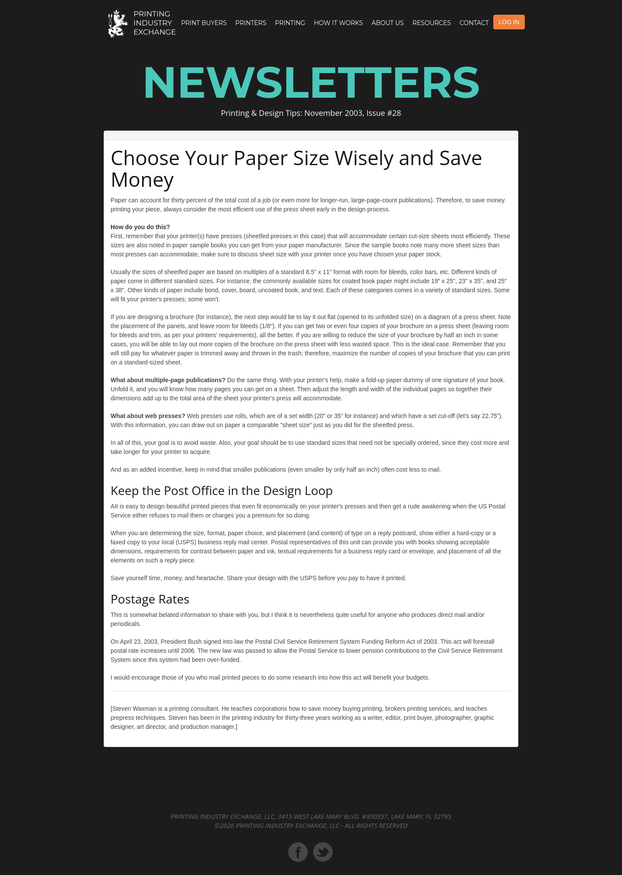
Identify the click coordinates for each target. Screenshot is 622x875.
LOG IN (509, 22)
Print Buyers (204, 23)
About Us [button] (387, 23)
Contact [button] (474, 23)
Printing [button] (290, 23)
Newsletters (311, 82)
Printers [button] (251, 23)
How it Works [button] (338, 23)
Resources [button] (432, 23)
